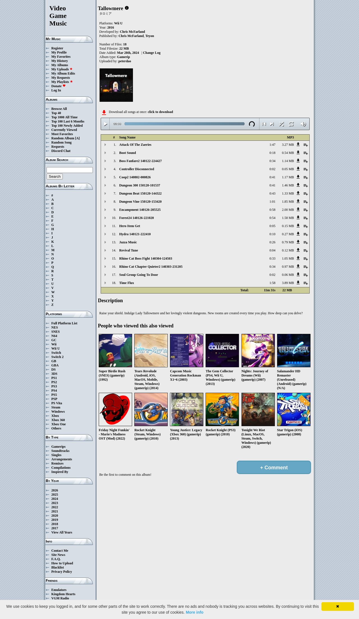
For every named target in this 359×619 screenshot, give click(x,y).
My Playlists (62, 82)
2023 (54, 503)
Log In (56, 90)
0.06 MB (288, 275)
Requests (57, 147)
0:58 (272, 210)
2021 (54, 511)
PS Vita (56, 403)
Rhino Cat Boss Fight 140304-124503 (145, 258)
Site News (58, 555)
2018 (54, 524)
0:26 (272, 242)
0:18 (272, 153)
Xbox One (58, 424)
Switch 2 (57, 357)
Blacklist (57, 567)
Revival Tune (128, 250)
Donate (58, 86)
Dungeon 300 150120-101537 (139, 185)
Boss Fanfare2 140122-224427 (140, 161)
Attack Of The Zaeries (135, 145)
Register (57, 48)
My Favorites (60, 57)
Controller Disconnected (136, 169)
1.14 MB (288, 161)
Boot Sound (127, 153)
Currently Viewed (64, 130)
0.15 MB (288, 226)
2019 (54, 520)
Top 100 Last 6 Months (67, 121)
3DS (54, 374)
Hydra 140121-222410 (135, 234)
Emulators (58, 590)
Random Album (62, 138)
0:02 (272, 169)
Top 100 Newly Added (67, 126)
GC (53, 340)
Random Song (61, 142)
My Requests (60, 78)
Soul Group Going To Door (138, 275)
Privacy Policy (61, 572)
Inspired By (59, 472)
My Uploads (62, 69)
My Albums (59, 65)
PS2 (54, 382)
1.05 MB (288, 258)
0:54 (272, 218)
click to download (160, 112)
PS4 (54, 390)
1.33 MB (288, 193)
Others (56, 428)
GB (53, 361)
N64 (54, 336)
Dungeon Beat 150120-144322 (140, 193)
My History (59, 61)
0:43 (272, 193)
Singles (56, 455)
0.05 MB (288, 169)
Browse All (59, 109)
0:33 (272, 258)
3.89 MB (288, 283)
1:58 (272, 283)
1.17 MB (288, 177)
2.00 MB (288, 210)
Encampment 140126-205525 (140, 210)
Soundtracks (60, 451)
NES (54, 327)
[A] (77, 138)
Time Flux (126, 283)
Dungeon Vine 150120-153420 (140, 202)
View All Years (61, 532)
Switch (56, 353)
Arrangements (61, 459)
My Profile (59, 52)
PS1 (54, 378)
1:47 (272, 145)
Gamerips (58, 447)
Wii (53, 344)
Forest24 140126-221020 (136, 218)
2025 (54, 494)
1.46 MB (288, 185)
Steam (55, 407)
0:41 (272, 177)
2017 (54, 528)
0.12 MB (288, 250)
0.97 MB (288, 267)
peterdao (124, 61)
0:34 (272, 161)
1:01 (272, 202)
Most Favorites (62, 134)
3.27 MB (288, 145)
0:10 (272, 234)
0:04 (272, 250)
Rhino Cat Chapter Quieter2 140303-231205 (151, 267)
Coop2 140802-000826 (135, 177)
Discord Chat (60, 151)
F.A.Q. (56, 559)
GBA (55, 365)
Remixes (57, 463)
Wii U (55, 348)
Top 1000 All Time (64, 117)
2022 (54, 507)
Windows (58, 412)
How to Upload (62, 563)
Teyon (149, 36)
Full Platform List (64, 323)
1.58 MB (288, 218)
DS (53, 369)
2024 (54, 499)
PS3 (54, 386)
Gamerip (123, 57)
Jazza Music (128, 242)
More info (194, 612)
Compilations (61, 468)
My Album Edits (63, 73)
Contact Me (59, 551)
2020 (54, 516)
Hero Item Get (129, 226)
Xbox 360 (58, 420)
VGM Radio (60, 598)
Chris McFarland (132, 32)
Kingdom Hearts (63, 594)
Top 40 (56, 113)
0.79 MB (288, 242)
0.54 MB (288, 153)
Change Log (151, 53)
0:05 (272, 226)
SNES (55, 332)
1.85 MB (288, 202)
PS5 (54, 395)
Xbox (55, 416)
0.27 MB (288, 234)
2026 (54, 490)
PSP (54, 399)
